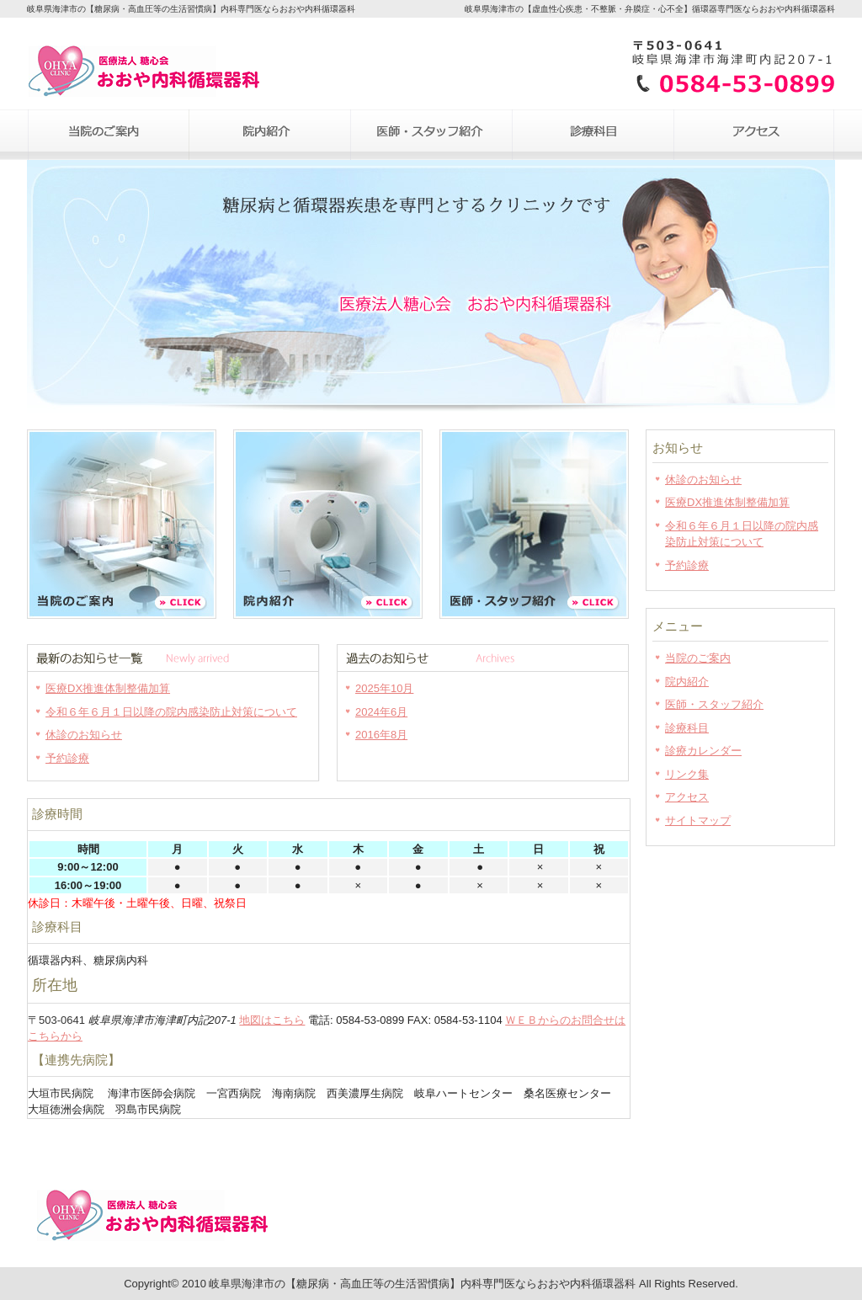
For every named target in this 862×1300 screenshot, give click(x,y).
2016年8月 (381, 734)
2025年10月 (384, 688)
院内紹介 (269, 134)
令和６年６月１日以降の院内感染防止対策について (171, 712)
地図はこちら (272, 1020)
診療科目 (592, 134)
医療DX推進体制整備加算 (107, 688)
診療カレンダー (703, 750)
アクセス (754, 134)
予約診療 (67, 758)
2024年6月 (381, 712)
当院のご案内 (108, 134)
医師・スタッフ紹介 (431, 134)
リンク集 (687, 774)
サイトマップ (698, 820)
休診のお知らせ (83, 734)
